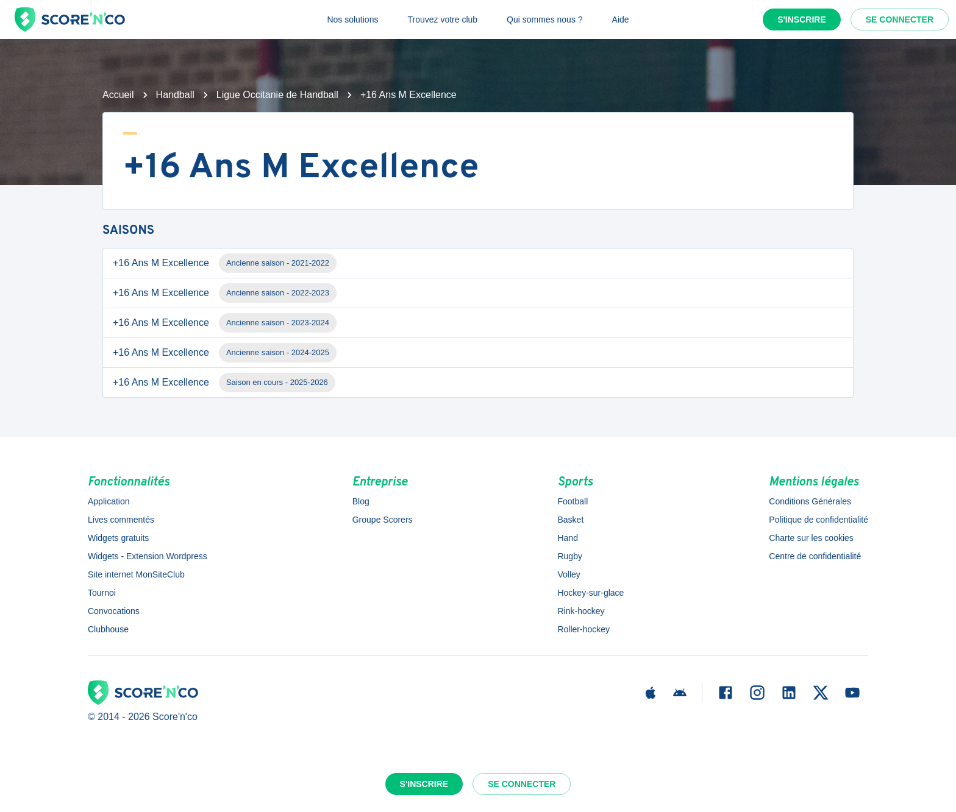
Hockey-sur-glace (590, 593)
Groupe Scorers (382, 519)
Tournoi (102, 593)
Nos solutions (352, 19)
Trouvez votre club (442, 19)
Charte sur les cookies (811, 538)
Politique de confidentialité (818, 519)
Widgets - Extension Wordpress (147, 556)
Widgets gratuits (118, 538)
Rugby (569, 556)
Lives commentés (121, 519)
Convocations (114, 611)
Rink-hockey (580, 611)
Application (109, 501)
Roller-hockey (583, 629)
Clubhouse (108, 629)
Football (572, 501)
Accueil (118, 95)
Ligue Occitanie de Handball (277, 95)
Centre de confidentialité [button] (815, 556)
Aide (620, 19)
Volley (568, 574)
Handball (175, 95)
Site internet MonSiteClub (136, 574)
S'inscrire (801, 19)
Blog (360, 501)
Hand (567, 538)
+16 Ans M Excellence (225, 263)
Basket (570, 519)
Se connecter (899, 19)
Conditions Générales (810, 501)
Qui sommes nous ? (545, 19)
